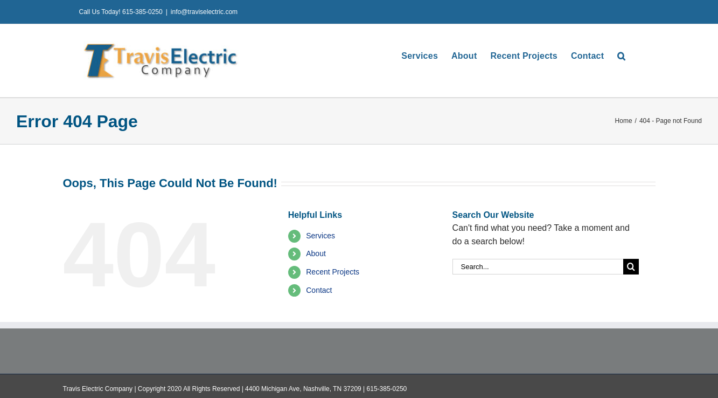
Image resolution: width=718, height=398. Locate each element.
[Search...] (538, 267)
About (316, 253)
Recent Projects (332, 271)
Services (320, 235)
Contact (319, 290)
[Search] (631, 267)
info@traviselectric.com (204, 12)
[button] (621, 55)
